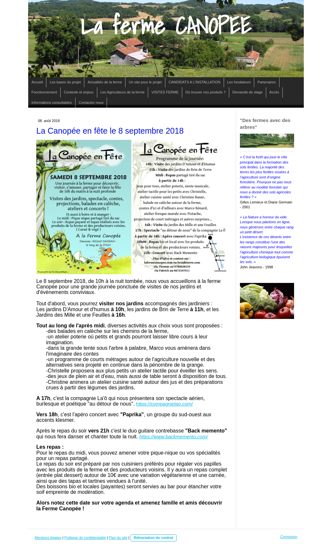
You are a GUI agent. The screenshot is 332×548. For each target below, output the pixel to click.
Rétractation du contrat (153, 538)
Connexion (288, 537)
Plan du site (118, 538)
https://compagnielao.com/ (164, 404)
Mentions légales (48, 538)
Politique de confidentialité (85, 538)
